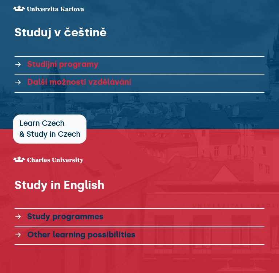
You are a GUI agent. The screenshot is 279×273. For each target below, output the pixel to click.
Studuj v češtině (60, 32)
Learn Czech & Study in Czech (49, 128)
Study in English (59, 185)
